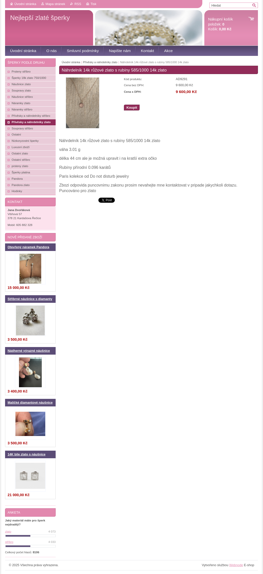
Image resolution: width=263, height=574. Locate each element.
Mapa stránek (55, 4)
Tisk (93, 4)
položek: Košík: (220, 24)
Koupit (131, 107)
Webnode (236, 565)
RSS (78, 4)
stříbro (9, 541)
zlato (8, 531)
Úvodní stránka (25, 4)
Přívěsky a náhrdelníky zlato (100, 62)
